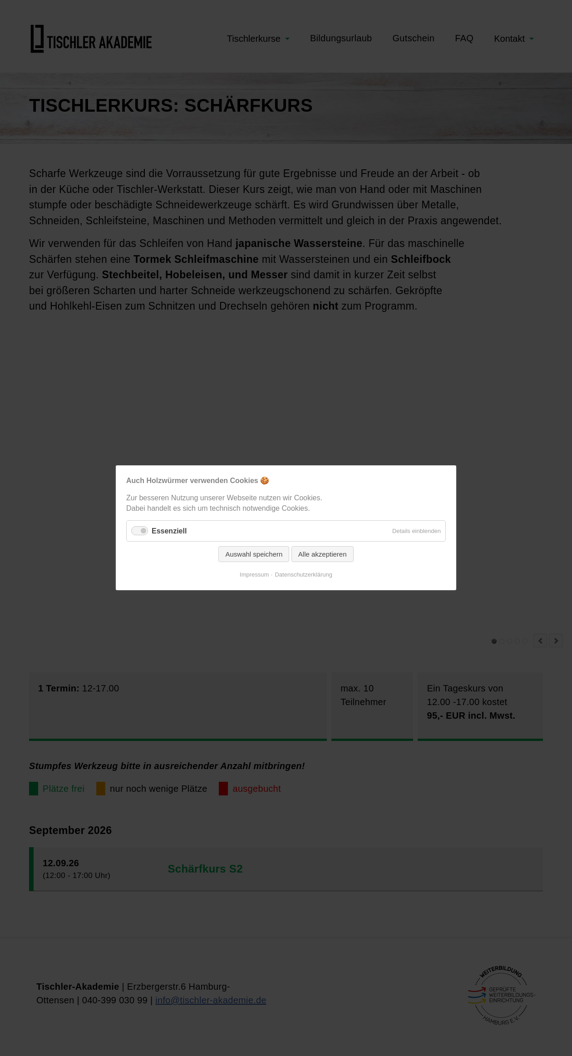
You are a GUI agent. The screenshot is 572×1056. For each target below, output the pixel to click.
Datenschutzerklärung (303, 575)
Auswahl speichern (253, 554)
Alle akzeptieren (322, 554)
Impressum (254, 575)
